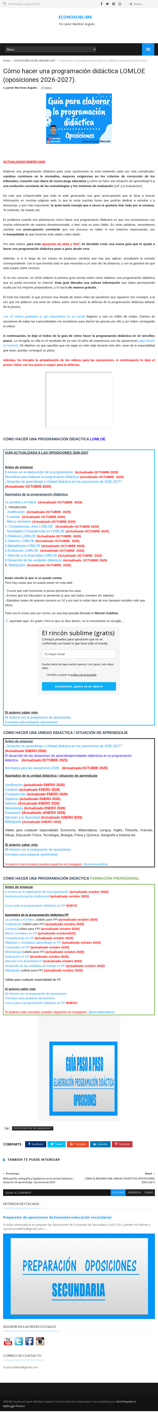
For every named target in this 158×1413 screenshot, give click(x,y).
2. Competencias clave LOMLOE (29, 528)
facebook (134, 1195)
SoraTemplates (125, 1403)
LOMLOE (20, 543)
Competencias (15, 796)
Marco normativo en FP (21, 935)
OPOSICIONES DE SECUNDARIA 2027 (35, 61)
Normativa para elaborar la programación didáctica (42, 479)
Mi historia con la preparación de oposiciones (38, 719)
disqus (149, 1195)
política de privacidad (83, 677)
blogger (118, 1195)
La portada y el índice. (21, 504)
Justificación (14, 787)
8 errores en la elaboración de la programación (39, 474)
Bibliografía (17, 567)
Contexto (11, 792)
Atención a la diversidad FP (23, 963)
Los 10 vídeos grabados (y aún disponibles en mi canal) (44, 318)
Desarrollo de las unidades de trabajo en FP (35, 968)
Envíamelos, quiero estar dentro (79, 689)
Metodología (14, 810)
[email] (79, 656)
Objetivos (12, 801)
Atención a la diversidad (22, 819)
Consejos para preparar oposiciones (31, 724)
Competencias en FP (19, 940)
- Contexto (12, 519)
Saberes (11, 805)
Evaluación (13, 815)
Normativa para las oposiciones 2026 (32, 770)
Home (6, 61)
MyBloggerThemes (14, 1408)
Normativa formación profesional (27, 898)
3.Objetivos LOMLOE (20, 538)
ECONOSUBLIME (75, 17)
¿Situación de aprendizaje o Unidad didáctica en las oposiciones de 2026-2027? (63, 484)
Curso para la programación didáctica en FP (35, 907)
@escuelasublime (95, 866)
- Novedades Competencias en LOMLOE (35, 533)
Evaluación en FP (17, 959)
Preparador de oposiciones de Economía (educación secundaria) (57, 1219)
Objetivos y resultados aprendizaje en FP (33, 945)
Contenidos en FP (17, 949)
